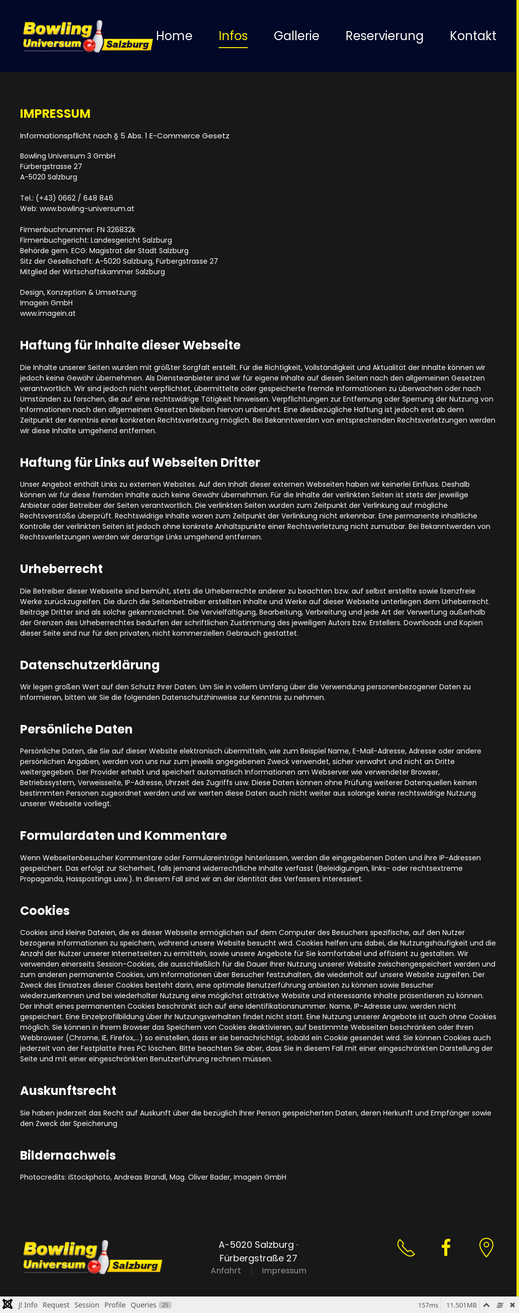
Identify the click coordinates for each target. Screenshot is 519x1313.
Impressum (284, 1270)
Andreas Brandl (140, 1177)
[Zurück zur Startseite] (88, 36)
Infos (233, 36)
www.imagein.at (48, 313)
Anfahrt (226, 1270)
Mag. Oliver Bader (199, 1177)
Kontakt (473, 36)
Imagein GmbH (260, 1177)
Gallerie (296, 36)
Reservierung (384, 36)
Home (174, 36)
